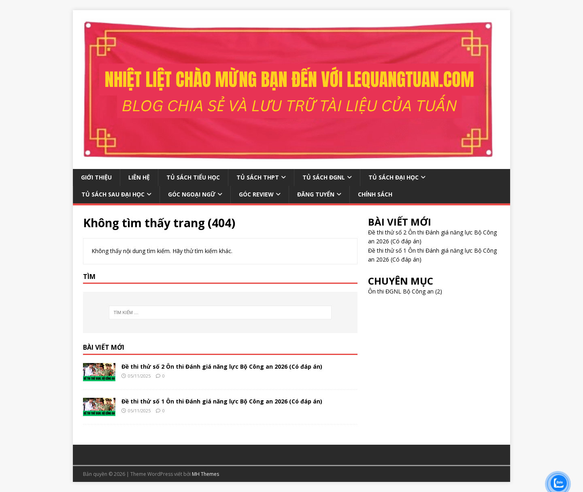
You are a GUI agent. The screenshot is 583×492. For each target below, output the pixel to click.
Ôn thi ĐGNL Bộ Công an (401, 291)
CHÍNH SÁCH (375, 194)
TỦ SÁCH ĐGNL (323, 177)
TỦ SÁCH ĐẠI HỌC (393, 177)
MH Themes (205, 474)
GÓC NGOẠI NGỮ (191, 194)
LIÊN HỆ (139, 177)
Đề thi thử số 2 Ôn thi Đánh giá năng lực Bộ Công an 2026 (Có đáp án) (221, 366)
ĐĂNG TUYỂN (315, 194)
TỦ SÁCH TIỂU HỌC (193, 177)
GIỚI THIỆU (96, 177)
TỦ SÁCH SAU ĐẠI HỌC (113, 194)
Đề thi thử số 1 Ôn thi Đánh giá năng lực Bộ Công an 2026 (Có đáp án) (221, 401)
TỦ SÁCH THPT (257, 177)
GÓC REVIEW (256, 194)
